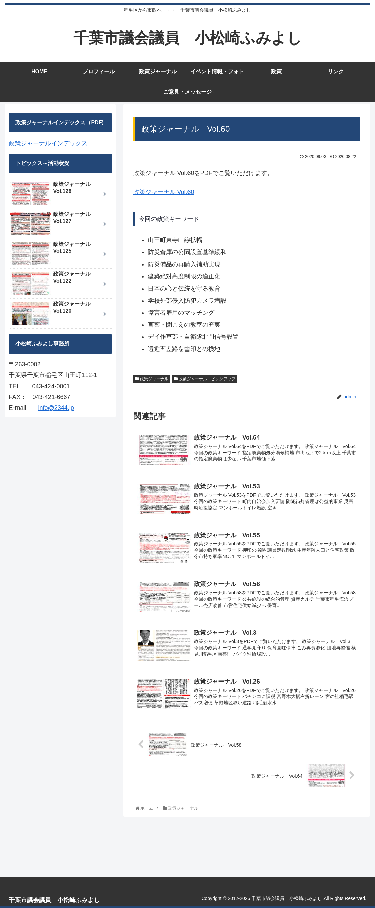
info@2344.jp (56, 407)
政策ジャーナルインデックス (48, 143)
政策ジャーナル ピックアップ (204, 378)
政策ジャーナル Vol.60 (163, 192)
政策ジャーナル (151, 378)
